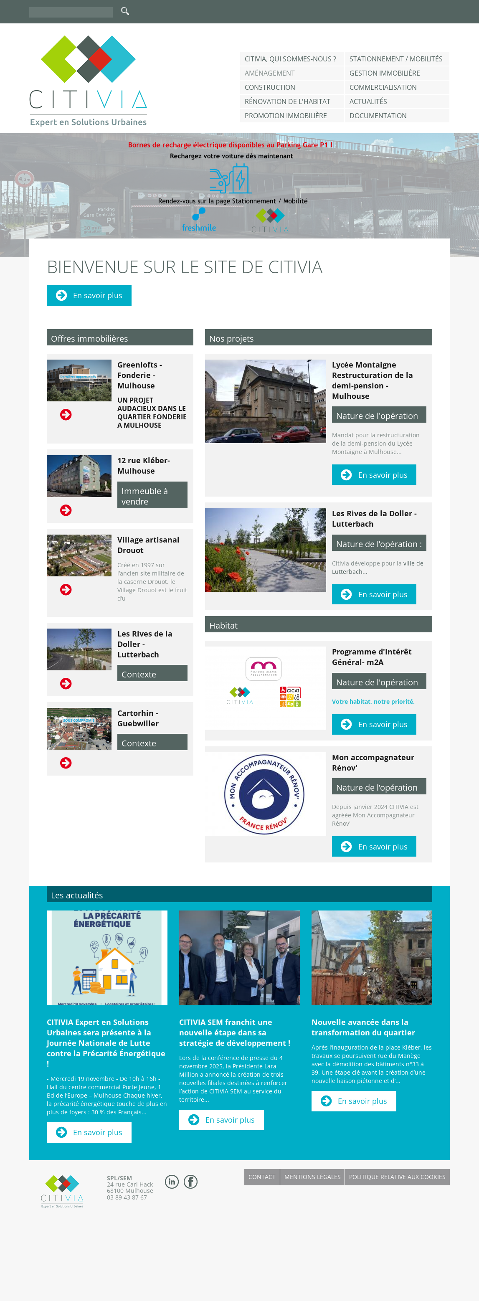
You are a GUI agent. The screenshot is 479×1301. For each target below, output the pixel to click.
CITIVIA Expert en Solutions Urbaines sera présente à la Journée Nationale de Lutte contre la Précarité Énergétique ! (106, 1043)
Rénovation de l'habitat (287, 101)
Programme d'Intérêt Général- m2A (372, 657)
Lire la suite (66, 414)
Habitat (223, 625)
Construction (270, 87)
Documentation (378, 115)
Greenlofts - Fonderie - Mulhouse (139, 375)
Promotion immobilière (286, 115)
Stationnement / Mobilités (396, 58)
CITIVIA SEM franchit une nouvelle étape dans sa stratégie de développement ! (234, 1032)
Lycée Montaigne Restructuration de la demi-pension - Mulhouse (372, 380)
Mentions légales (312, 1177)
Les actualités (77, 895)
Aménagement (270, 73)
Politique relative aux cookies (397, 1177)
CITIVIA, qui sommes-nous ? (290, 58)
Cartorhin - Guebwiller (138, 718)
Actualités (368, 101)
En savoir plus (97, 295)
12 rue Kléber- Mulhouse (143, 465)
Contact (262, 1177)
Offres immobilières (89, 338)
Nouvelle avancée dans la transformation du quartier (363, 1027)
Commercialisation (383, 87)
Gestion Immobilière (385, 73)
